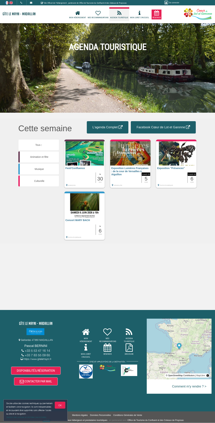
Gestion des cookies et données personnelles (26, 417)
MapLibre (200, 375)
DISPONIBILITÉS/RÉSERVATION (36, 370)
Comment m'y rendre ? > (189, 386)
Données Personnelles (100, 415)
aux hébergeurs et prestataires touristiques (87, 420)
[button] (85, 165)
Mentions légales (80, 415)
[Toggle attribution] (208, 375)
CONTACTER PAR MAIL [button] (36, 381)
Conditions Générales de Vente (127, 415)
